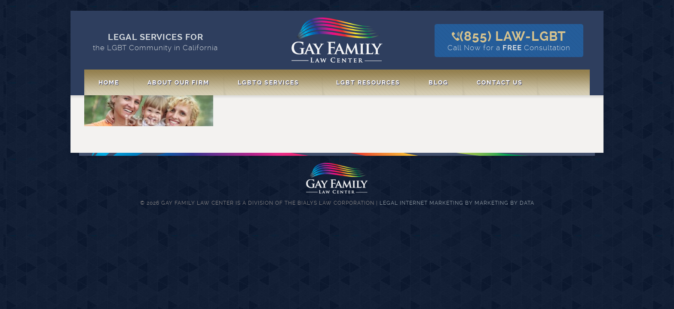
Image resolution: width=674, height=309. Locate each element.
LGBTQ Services (268, 82)
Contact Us (500, 82)
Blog (438, 82)
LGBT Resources (368, 82)
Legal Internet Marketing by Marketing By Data (457, 203)
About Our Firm (178, 82)
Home (108, 82)
